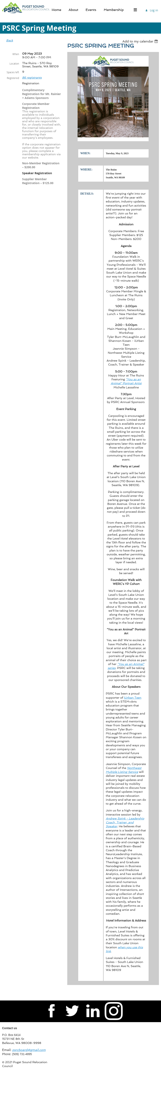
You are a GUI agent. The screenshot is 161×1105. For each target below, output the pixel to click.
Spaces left (13, 72)
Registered (13, 78)
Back (9, 40)
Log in (154, 10)
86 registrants (32, 77)
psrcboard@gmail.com (29, 1050)
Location (14, 63)
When (15, 54)
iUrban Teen (132, 697)
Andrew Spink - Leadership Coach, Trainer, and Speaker (125, 822)
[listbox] (140, 41)
